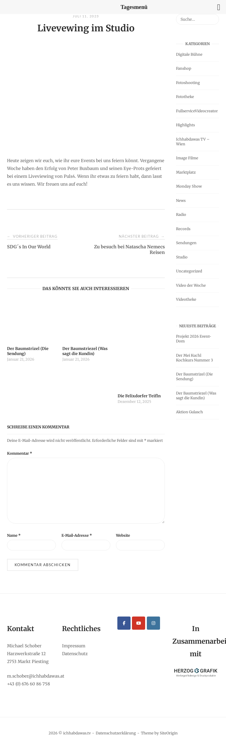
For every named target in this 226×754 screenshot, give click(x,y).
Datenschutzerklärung (116, 733)
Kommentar (19, 453)
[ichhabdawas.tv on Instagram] (153, 623)
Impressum (73, 645)
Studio (182, 257)
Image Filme (187, 158)
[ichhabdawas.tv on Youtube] (138, 623)
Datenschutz (75, 653)
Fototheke (185, 96)
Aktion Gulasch (189, 412)
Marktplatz (186, 172)
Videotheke (186, 299)
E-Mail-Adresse (76, 535)
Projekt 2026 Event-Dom (193, 339)
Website (123, 535)
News (181, 200)
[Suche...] (213, 17)
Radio (181, 214)
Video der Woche (191, 285)
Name (14, 535)
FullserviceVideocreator (197, 111)
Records (183, 229)
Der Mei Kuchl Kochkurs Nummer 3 (194, 358)
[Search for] (197, 19)
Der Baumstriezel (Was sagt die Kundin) (196, 395)
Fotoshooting (188, 82)
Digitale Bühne (189, 54)
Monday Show (189, 186)
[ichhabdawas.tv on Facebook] (124, 623)
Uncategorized (189, 271)
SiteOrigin (169, 733)
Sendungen (186, 243)
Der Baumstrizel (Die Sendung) (194, 376)
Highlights (185, 125)
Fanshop (183, 68)
